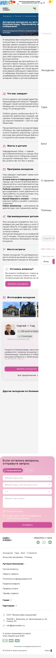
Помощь (28, 559)
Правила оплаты (10, 590)
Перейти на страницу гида (18, 339)
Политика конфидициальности (17, 580)
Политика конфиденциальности (27, 648)
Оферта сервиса (10, 575)
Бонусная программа (13, 559)
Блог (23, 554)
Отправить (27, 526)
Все (50, 391)
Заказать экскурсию (18, 284)
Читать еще (46, 361)
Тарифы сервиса (10, 595)
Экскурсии (8, 554)
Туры (16, 554)
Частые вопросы (10, 570)
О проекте (32, 554)
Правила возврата (11, 585)
